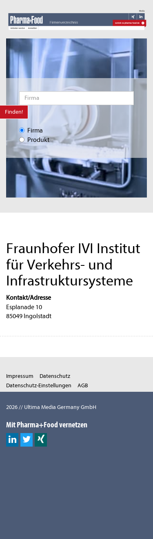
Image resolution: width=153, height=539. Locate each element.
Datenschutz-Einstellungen (38, 385)
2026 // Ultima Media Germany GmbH (51, 407)
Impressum (19, 376)
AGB (83, 385)
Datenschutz (55, 376)
